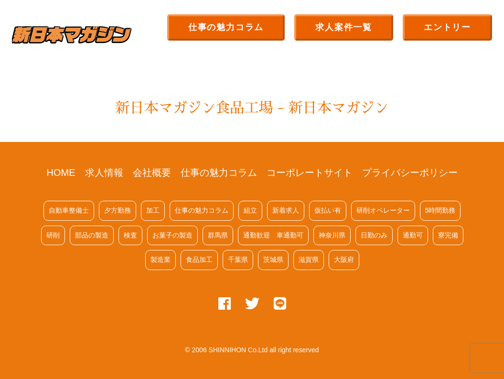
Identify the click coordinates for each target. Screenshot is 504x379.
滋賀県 (309, 259)
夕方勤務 (117, 210)
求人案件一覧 (343, 27)
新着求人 (285, 210)
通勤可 (413, 235)
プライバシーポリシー (410, 172)
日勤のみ (374, 235)
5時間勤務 (440, 210)
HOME (61, 172)
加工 (153, 210)
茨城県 (273, 259)
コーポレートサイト (310, 172)
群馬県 (218, 235)
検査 (130, 235)
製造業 (160, 259)
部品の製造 (91, 235)
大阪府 (344, 259)
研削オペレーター (383, 210)
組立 (250, 210)
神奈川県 (332, 235)
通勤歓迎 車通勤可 (273, 235)
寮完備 (448, 235)
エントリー (447, 27)
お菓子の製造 (172, 235)
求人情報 (104, 172)
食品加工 (199, 259)
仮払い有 (327, 210)
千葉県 (238, 259)
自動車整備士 (69, 210)
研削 (53, 235)
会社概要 (152, 172)
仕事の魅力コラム (226, 27)
